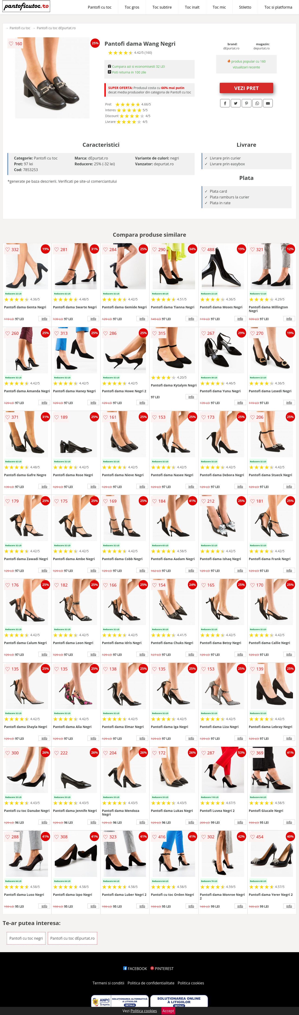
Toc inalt (192, 7)
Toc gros (132, 7)
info (44, 318)
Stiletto (245, 7)
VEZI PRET (246, 87)
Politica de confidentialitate (151, 983)
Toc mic (219, 7)
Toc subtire (162, 7)
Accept (168, 1010)
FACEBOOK (135, 968)
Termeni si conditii (108, 983)
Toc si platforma (278, 7)
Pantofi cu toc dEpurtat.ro (56, 28)
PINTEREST (162, 968)
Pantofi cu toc (100, 7)
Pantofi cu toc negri (26, 938)
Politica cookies (191, 983)
